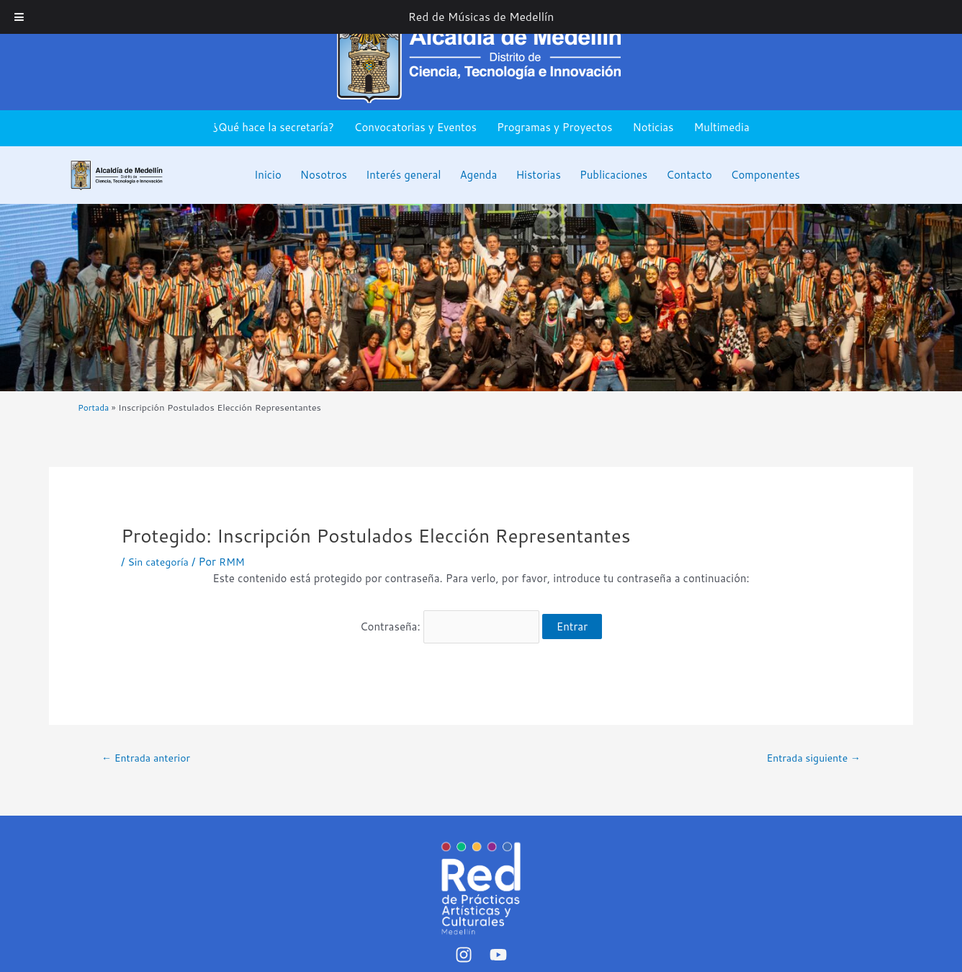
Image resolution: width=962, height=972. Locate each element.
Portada (94, 407)
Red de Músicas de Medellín (481, 16)
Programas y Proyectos (555, 127)
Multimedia (722, 127)
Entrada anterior (149, 750)
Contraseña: (450, 622)
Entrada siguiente (809, 750)
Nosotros (323, 174)
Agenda (478, 174)
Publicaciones (613, 174)
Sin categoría (159, 561)
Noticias (653, 127)
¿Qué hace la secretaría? (273, 127)
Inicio (268, 174)
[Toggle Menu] (19, 17)
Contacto (689, 174)
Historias (538, 174)
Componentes (765, 174)
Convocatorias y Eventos (415, 127)
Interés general (403, 174)
